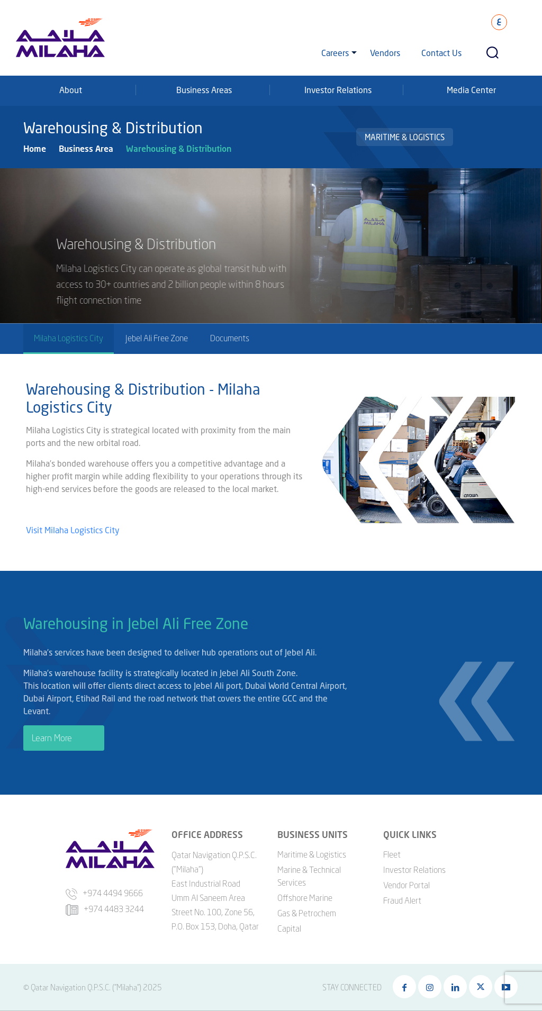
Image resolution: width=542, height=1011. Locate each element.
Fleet (392, 854)
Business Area (86, 148)
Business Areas (204, 90)
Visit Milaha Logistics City (74, 532)
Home (34, 148)
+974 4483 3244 (105, 909)
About (70, 90)
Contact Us (441, 53)
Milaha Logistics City (68, 338)
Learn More (52, 739)
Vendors (385, 53)
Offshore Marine (304, 897)
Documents (229, 338)
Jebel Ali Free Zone (156, 338)
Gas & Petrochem (306, 913)
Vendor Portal (406, 885)
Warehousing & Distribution (178, 148)
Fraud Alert (402, 900)
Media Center (471, 90)
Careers (335, 53)
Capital (289, 928)
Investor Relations (338, 90)
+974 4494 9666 (104, 893)
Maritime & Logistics (405, 137)
